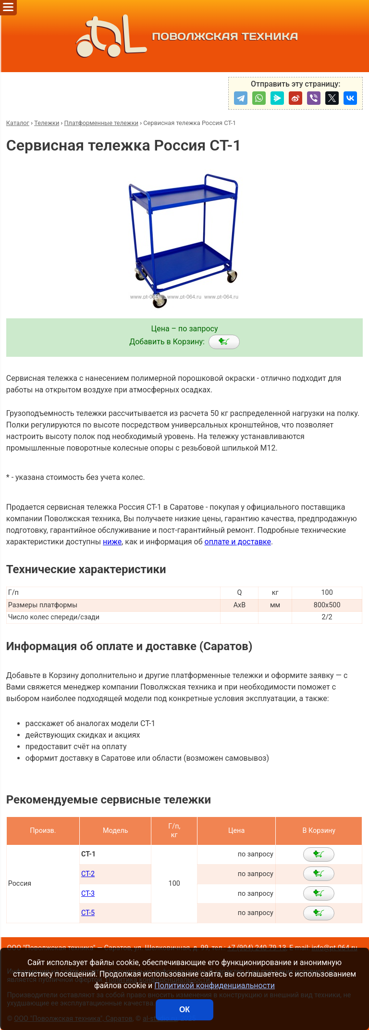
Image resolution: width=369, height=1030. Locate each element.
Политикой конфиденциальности (214, 985)
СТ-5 (88, 913)
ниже (112, 541)
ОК (184, 1009)
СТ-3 (88, 894)
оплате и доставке (238, 541)
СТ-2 (88, 874)
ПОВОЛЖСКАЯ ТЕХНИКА (185, 36)
